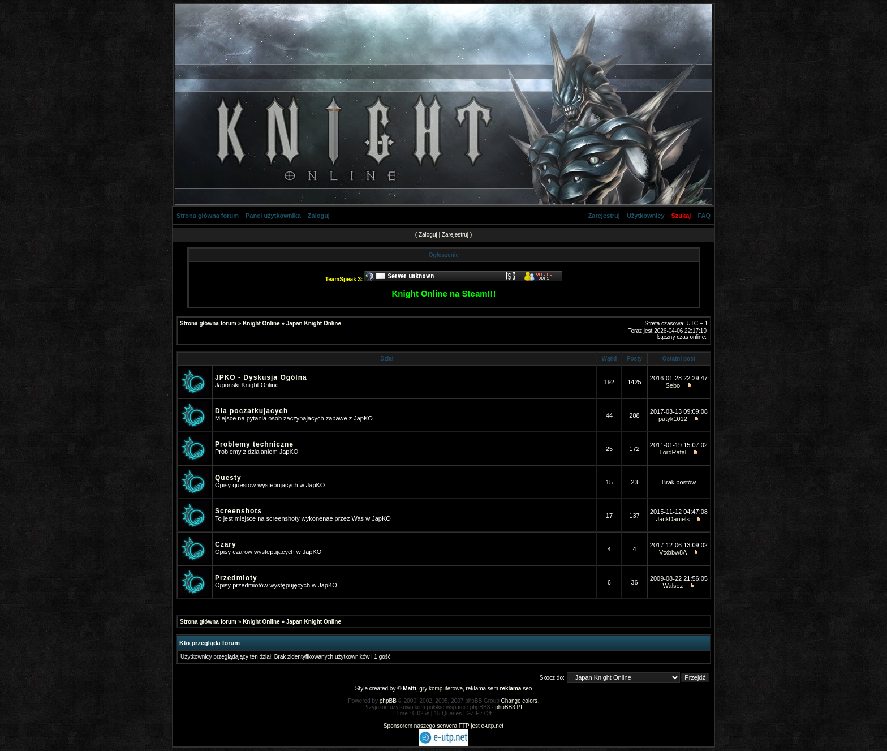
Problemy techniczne (254, 444)
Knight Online (261, 323)
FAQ (704, 215)
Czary (225, 544)
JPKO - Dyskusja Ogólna (261, 377)
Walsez (673, 585)
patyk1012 (672, 418)
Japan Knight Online (313, 323)
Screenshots (238, 511)
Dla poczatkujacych (251, 411)
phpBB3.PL (509, 707)
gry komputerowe (441, 688)
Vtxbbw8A (673, 552)
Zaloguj (319, 215)
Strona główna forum (207, 215)
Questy (228, 478)
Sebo (673, 385)
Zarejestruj (604, 215)
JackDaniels (673, 519)
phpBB (388, 701)
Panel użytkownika (273, 215)
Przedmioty (236, 578)
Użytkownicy (646, 215)
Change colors (519, 701)
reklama (511, 688)
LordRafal (673, 452)
